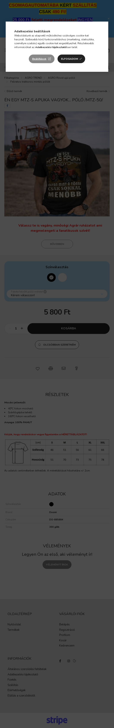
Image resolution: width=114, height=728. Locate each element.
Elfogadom (69, 59)
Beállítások (39, 59)
